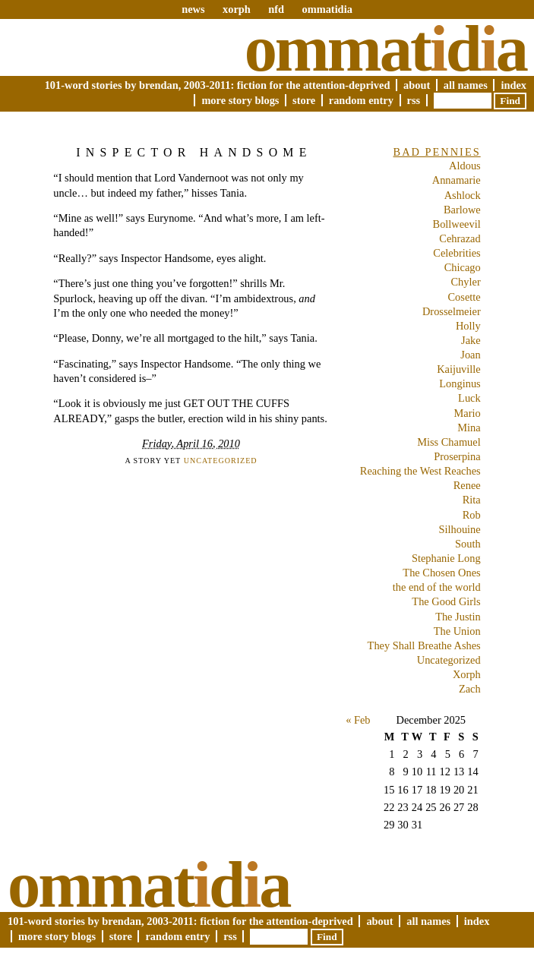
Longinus (459, 383)
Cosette (464, 297)
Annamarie (456, 180)
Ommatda (385, 48)
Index (513, 85)
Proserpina (457, 456)
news (193, 9)
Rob (472, 515)
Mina (468, 427)
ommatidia (327, 9)
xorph (237, 9)
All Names (466, 85)
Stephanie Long (446, 558)
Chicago (462, 267)
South (468, 544)
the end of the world (437, 587)
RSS (414, 100)
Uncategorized (221, 460)
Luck (469, 398)
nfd (276, 9)
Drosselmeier (451, 311)
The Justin (458, 617)
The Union (457, 631)
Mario (467, 413)
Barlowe (462, 210)
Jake (471, 340)
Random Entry (361, 100)
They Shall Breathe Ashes (424, 645)
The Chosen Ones (441, 572)
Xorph (467, 674)
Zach (470, 689)
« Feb (358, 720)
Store (303, 100)
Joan (470, 355)
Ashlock (462, 195)
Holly (468, 326)
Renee (467, 485)
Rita (472, 500)
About (416, 85)
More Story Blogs (240, 100)
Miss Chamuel (449, 442)
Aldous (465, 165)
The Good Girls (446, 601)
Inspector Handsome (193, 152)
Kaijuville (459, 369)
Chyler (466, 282)
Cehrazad (459, 238)
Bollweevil (457, 224)
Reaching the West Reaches (420, 471)
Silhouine (460, 529)
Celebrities (456, 253)
